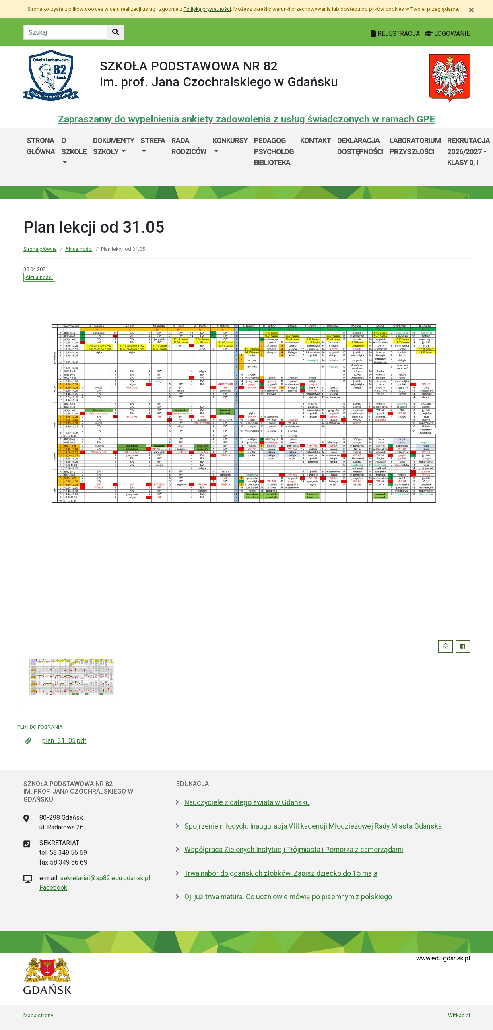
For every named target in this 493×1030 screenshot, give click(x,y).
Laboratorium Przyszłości (415, 146)
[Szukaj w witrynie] (115, 32)
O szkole (74, 146)
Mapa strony (38, 1015)
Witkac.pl (459, 1015)
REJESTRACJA (396, 33)
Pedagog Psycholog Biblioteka (274, 151)
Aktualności (79, 249)
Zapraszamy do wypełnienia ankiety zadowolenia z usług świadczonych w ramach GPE (246, 119)
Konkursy (230, 140)
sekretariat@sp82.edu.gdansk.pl (105, 878)
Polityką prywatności (207, 9)
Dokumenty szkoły (113, 146)
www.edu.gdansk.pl (443, 958)
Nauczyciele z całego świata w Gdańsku (247, 802)
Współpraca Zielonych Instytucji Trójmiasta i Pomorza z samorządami (293, 850)
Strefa (152, 140)
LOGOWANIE (447, 33)
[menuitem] (74, 157)
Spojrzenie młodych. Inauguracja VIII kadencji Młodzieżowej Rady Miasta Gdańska (313, 826)
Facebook (53, 887)
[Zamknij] (471, 10)
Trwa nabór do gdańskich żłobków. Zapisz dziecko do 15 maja (280, 873)
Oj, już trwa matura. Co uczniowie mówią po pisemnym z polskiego (288, 897)
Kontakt (315, 140)
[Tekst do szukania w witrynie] (65, 32)
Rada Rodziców (188, 146)
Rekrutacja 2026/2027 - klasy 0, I (468, 151)
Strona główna (41, 146)
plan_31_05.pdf (64, 741)
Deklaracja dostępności (360, 146)
